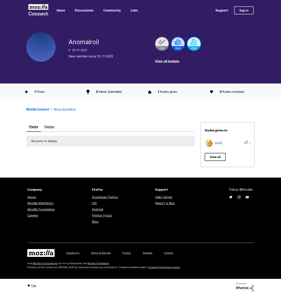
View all (215, 157)
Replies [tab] (49, 127)
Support (221, 10)
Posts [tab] (33, 127)
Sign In (244, 10)
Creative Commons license (164, 267)
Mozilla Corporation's (45, 263)
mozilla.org (72, 252)
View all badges (167, 61)
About (31, 197)
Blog (95, 222)
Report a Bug (164, 203)
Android (97, 209)
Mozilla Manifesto (40, 203)
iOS (94, 203)
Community (112, 10)
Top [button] (33, 285)
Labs (134, 10)
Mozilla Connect (38, 10)
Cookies (147, 252)
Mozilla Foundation (41, 209)
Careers (32, 215)
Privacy (126, 252)
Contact (168, 252)
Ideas (61, 10)
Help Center (163, 197)
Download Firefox (105, 197)
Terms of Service (101, 252)
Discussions (84, 10)
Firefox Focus (102, 215)
